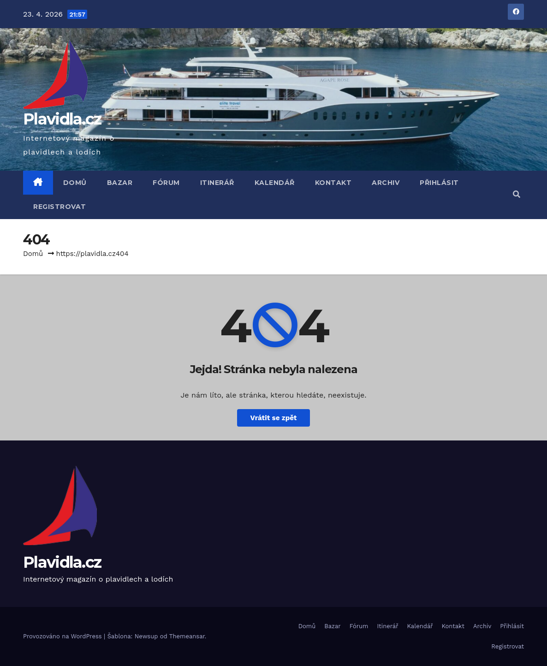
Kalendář (275, 182)
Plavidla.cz (62, 119)
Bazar (120, 182)
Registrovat (59, 206)
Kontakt (333, 182)
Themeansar (187, 636)
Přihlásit (439, 182)
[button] (516, 194)
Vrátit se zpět (273, 418)
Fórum (166, 182)
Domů (75, 182)
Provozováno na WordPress (63, 636)
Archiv (385, 182)
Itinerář (217, 182)
